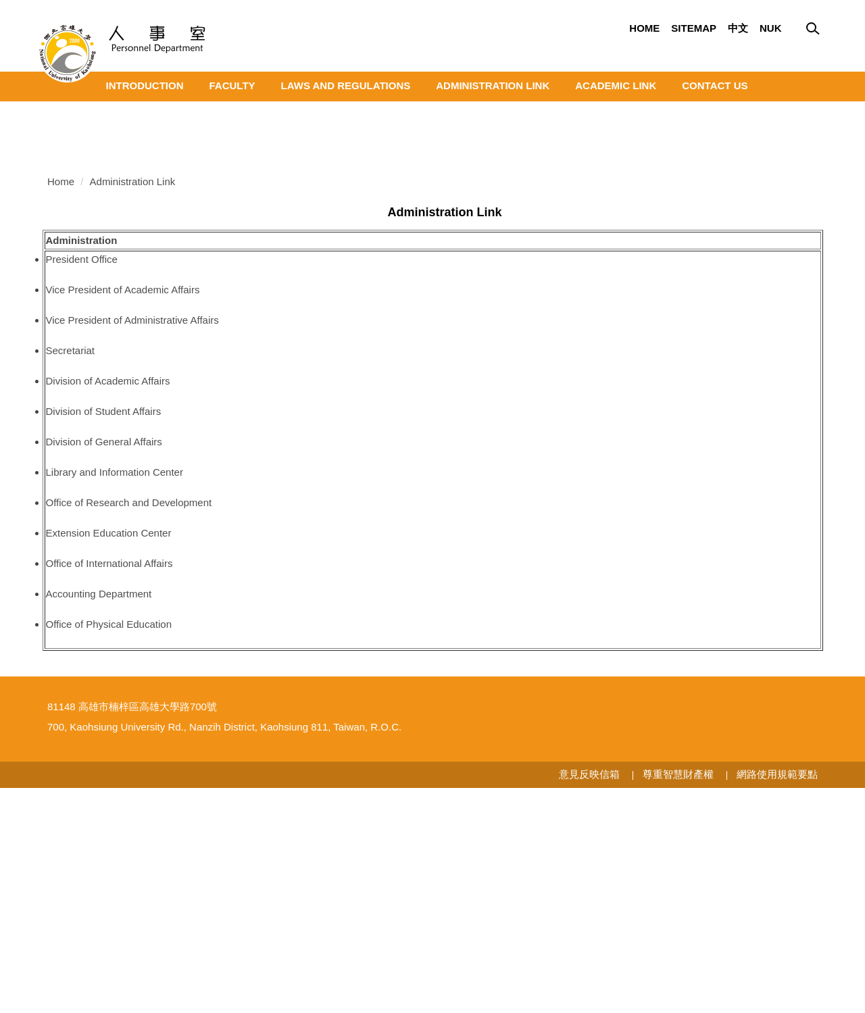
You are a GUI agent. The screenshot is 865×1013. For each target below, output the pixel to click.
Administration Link (492, 85)
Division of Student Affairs (104, 606)
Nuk (771, 28)
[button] (47, 111)
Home (644, 28)
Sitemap (693, 28)
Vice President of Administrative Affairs (132, 514)
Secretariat (70, 545)
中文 (738, 28)
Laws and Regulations (346, 85)
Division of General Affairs (104, 636)
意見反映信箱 (589, 999)
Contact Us (714, 85)
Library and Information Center (114, 666)
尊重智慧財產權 (678, 999)
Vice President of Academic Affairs (123, 484)
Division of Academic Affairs (108, 575)
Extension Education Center (109, 727)
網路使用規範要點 (777, 999)
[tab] (779, 294)
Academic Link (615, 85)
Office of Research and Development (129, 697)
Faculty (232, 85)
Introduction (145, 85)
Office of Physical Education (109, 818)
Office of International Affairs (109, 758)
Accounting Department (99, 788)
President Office (82, 454)
